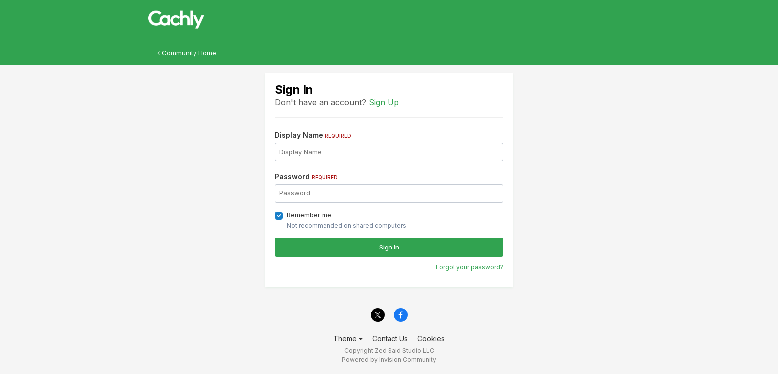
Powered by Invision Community (389, 359)
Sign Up (384, 102)
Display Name (313, 135)
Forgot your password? (469, 267)
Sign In (389, 247)
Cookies (431, 338)
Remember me (309, 215)
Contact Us (390, 338)
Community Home (186, 53)
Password (306, 176)
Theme (348, 338)
